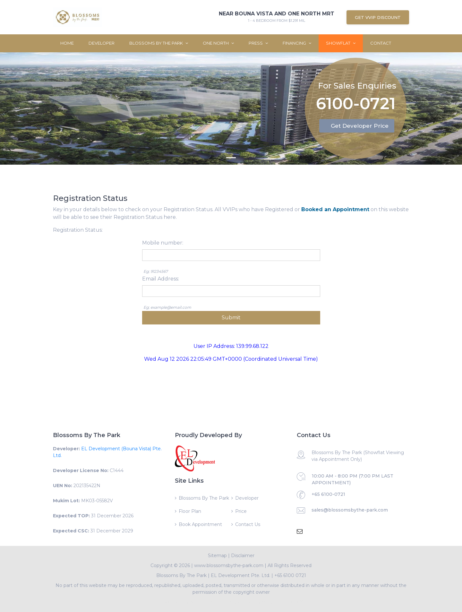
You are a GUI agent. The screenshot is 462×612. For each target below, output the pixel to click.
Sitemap (217, 555)
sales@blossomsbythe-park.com (350, 510)
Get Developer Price (360, 126)
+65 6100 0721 (290, 575)
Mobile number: (162, 243)
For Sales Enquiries (357, 84)
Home (67, 43)
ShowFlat (340, 43)
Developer (102, 43)
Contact (380, 43)
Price (241, 511)
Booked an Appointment (335, 209)
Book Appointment (200, 524)
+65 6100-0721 (328, 494)
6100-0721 (356, 103)
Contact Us (247, 524)
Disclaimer (242, 555)
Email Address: (160, 279)
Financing (297, 43)
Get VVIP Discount (378, 17)
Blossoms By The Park (158, 43)
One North (218, 43)
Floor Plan (190, 511)
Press (258, 43)
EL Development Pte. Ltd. (240, 575)
